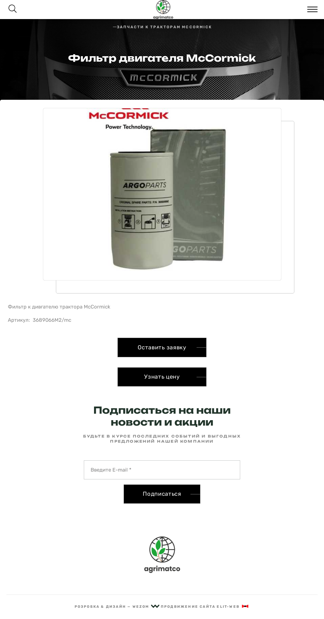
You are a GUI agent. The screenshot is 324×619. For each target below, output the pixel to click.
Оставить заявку (162, 347)
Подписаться (162, 493)
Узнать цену (162, 376)
